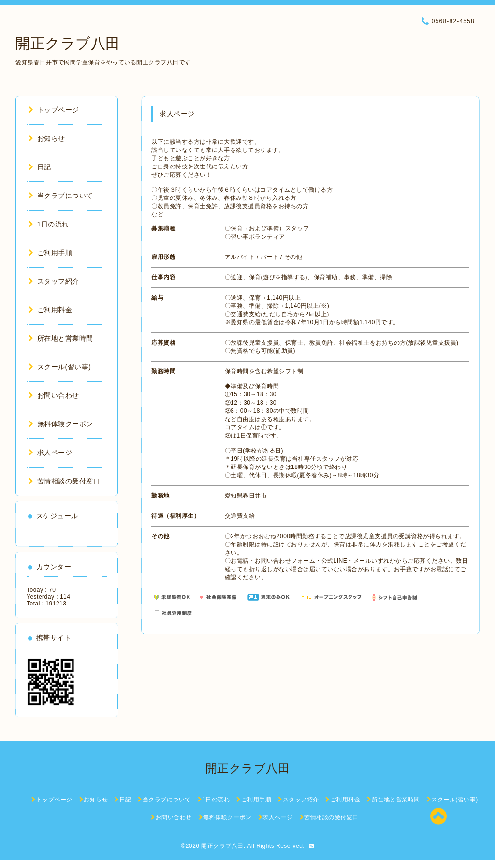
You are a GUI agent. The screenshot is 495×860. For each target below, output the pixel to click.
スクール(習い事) (60, 367)
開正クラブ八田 (67, 43)
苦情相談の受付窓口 (64, 481)
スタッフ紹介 (54, 281)
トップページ (54, 110)
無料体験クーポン (61, 424)
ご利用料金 (50, 310)
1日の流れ (49, 224)
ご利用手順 (50, 252)
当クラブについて (61, 195)
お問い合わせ (54, 395)
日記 (40, 167)
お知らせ (47, 138)
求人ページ (50, 452)
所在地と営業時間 (61, 338)
